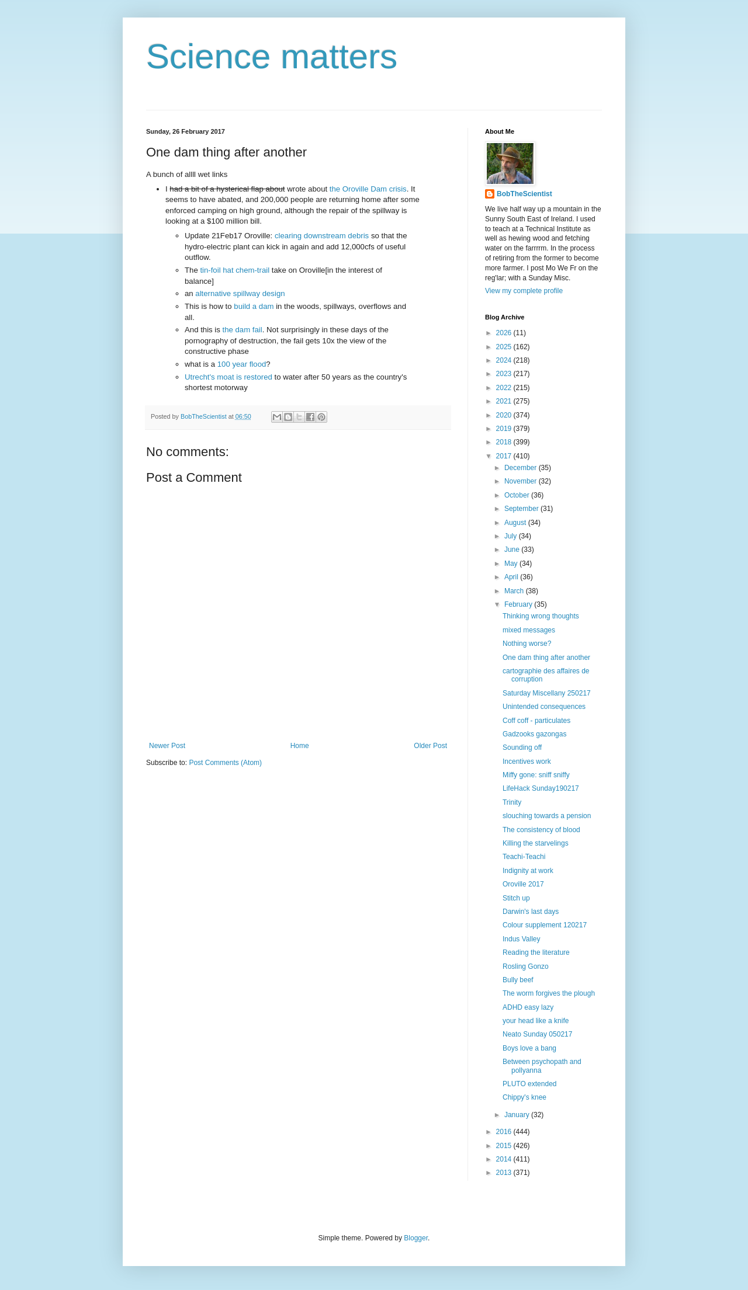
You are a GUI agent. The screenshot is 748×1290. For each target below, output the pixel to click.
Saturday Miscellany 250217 (547, 693)
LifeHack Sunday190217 (541, 788)
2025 (505, 347)
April (512, 577)
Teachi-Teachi (524, 857)
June (512, 549)
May (512, 563)
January (517, 1115)
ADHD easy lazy (528, 1007)
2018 (505, 442)
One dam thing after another (546, 657)
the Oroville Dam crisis (368, 189)
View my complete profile (524, 291)
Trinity (512, 802)
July (511, 536)
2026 (505, 333)
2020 (505, 415)
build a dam (253, 306)
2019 (505, 429)
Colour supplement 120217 (545, 925)
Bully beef (518, 980)
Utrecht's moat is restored (228, 377)
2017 (505, 456)
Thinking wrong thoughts (541, 616)
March (515, 591)
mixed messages (529, 630)
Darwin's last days (531, 911)
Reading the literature (536, 952)
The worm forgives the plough (549, 993)
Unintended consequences (544, 707)
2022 (505, 388)
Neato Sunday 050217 (537, 1034)
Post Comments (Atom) (225, 763)
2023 (505, 374)
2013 (505, 1173)
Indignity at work (528, 871)
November (521, 481)
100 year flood (241, 364)
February (519, 604)
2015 (505, 1146)
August (516, 523)
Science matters (271, 56)
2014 (505, 1159)
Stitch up (516, 898)
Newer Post (167, 746)
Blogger (416, 1238)
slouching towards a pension (547, 816)
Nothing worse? (527, 643)
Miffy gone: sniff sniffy (536, 775)
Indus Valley (521, 939)
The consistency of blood (541, 830)
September (522, 509)
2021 (505, 401)
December (521, 468)
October (517, 495)
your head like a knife (536, 1021)
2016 (505, 1132)
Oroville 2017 (523, 884)
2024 (505, 360)
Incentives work (527, 761)
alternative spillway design (240, 293)
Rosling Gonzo (526, 966)
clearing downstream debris (322, 235)
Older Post (430, 746)
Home (299, 746)
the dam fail (242, 329)
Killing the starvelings (536, 843)
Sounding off (522, 747)
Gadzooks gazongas (534, 734)
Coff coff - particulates (536, 721)
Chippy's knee (524, 1097)
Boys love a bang (529, 1048)
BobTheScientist (524, 194)
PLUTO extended (530, 1084)
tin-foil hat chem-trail (234, 270)
